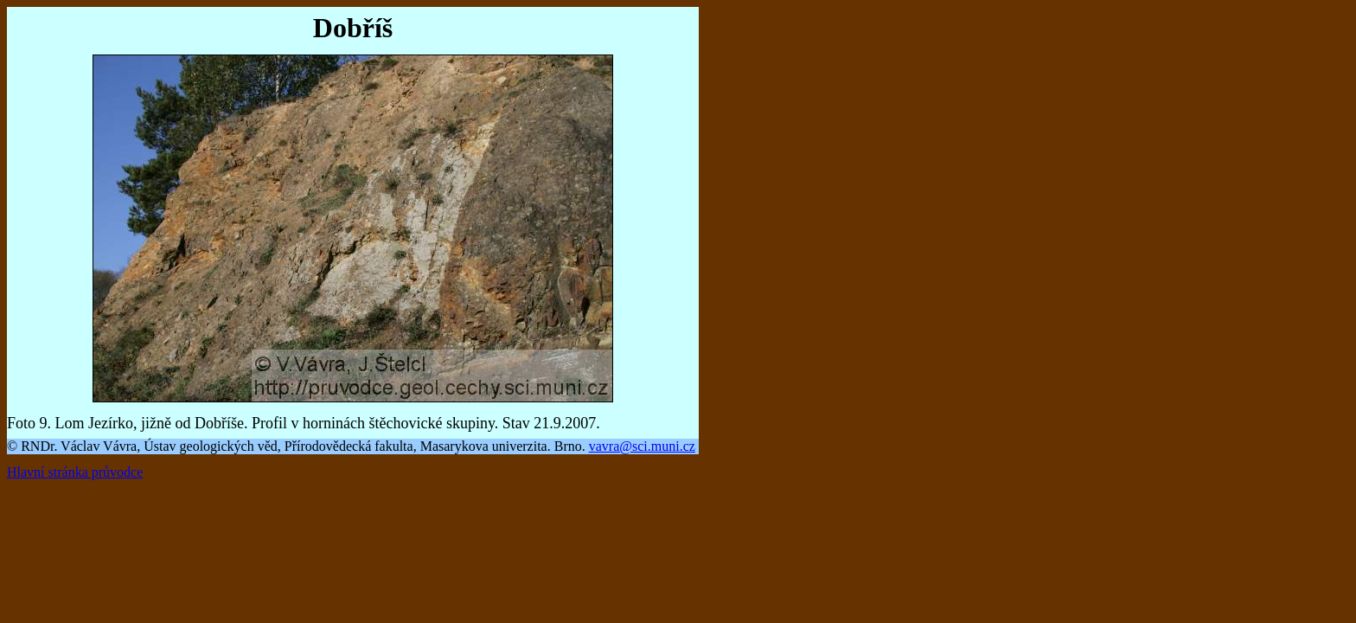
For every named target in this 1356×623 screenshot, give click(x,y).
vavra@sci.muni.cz (642, 446)
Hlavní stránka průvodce (75, 472)
